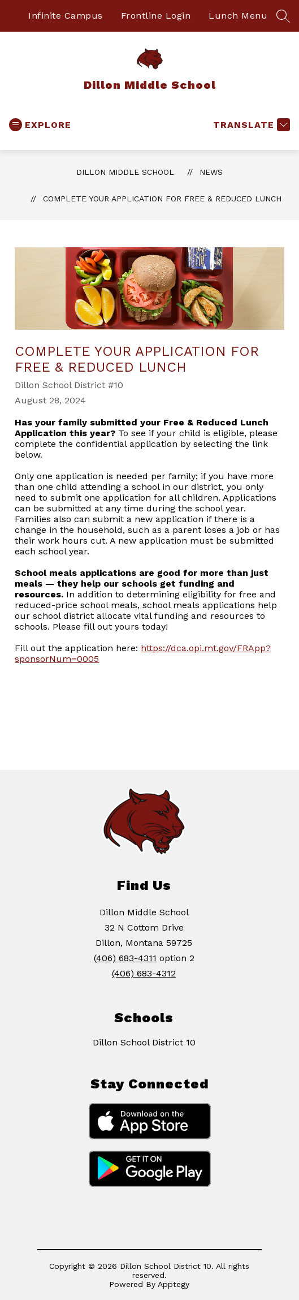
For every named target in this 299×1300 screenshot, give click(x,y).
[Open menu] (40, 125)
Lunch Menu (238, 15)
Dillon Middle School (125, 172)
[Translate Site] (250, 125)
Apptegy (173, 1284)
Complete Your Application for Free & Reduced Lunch (162, 198)
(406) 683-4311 (125, 958)
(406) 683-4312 (144, 973)
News (211, 172)
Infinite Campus (65, 15)
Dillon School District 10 (144, 1042)
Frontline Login (156, 15)
